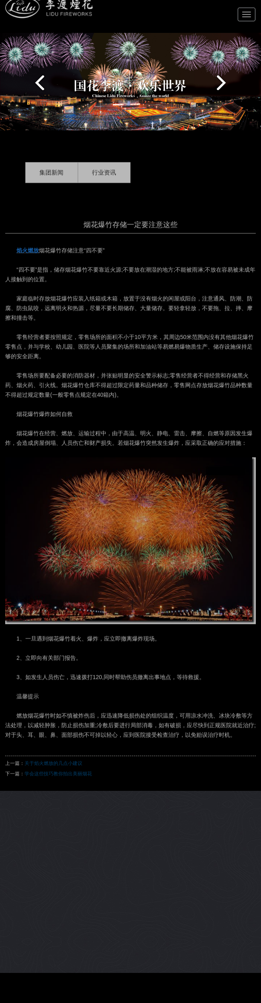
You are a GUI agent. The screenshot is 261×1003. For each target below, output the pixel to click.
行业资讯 (104, 178)
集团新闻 (51, 178)
